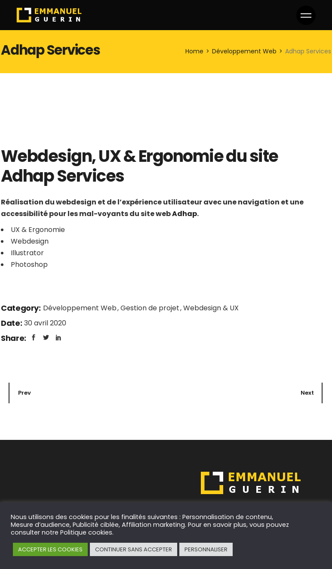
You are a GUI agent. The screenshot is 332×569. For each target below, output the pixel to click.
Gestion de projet (150, 308)
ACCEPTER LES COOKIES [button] (50, 549)
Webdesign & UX (211, 308)
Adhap (184, 214)
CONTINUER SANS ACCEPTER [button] (133, 549)
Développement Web (80, 308)
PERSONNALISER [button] (205, 549)
